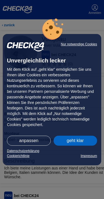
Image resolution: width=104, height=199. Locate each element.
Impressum (89, 156)
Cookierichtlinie (18, 156)
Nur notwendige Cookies (79, 44)
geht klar (75, 140)
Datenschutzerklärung (23, 151)
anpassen (28, 140)
